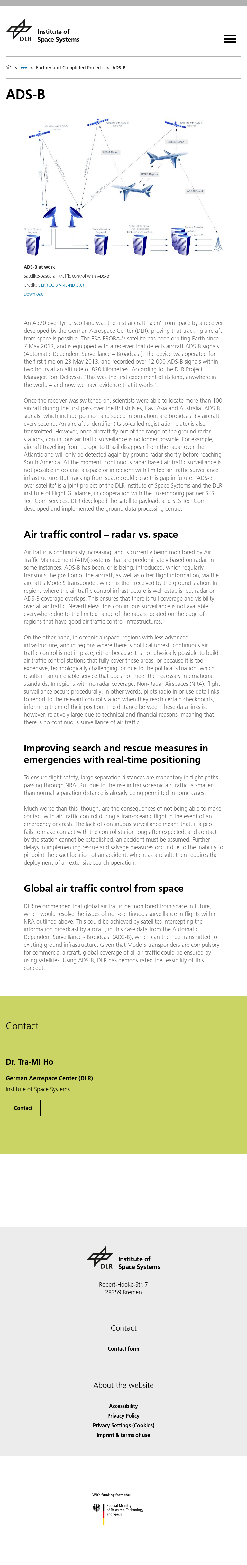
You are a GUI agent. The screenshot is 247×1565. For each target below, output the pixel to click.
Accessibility (123, 1405)
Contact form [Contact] (123, 1348)
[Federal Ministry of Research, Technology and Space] (123, 1531)
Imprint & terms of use (123, 1434)
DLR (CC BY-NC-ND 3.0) (61, 285)
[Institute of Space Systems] (42, 30)
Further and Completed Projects (69, 67)
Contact (23, 1107)
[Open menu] (230, 36)
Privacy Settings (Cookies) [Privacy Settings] (123, 1425)
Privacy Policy (123, 1415)
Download (34, 294)
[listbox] (24, 67)
